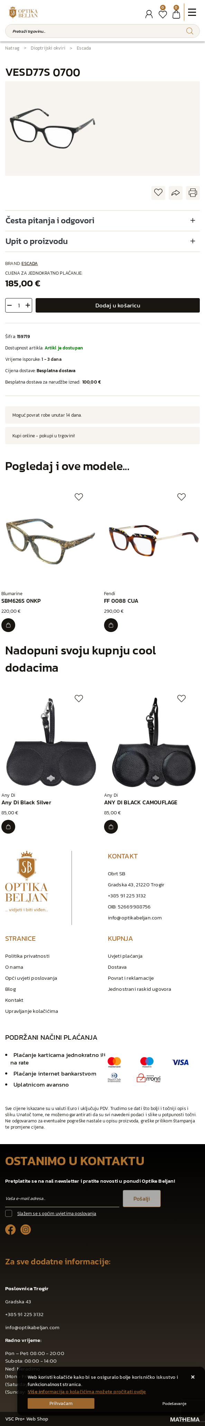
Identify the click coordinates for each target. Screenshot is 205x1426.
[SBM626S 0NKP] (8, 625)
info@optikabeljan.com (135, 917)
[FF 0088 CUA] (111, 625)
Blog (10, 989)
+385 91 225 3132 (127, 895)
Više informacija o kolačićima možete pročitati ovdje (87, 1391)
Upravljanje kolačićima (31, 1011)
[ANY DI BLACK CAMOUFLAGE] (111, 827)
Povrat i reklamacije (131, 978)
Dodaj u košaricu (117, 305)
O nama (14, 967)
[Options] (174, 1403)
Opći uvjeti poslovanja (31, 978)
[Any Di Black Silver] (8, 827)
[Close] (61, 1403)
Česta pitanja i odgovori (50, 220)
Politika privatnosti (27, 956)
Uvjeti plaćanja (125, 956)
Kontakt (14, 1000)
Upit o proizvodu (37, 241)
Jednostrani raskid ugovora (139, 989)
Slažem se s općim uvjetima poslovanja (56, 1213)
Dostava (117, 967)
